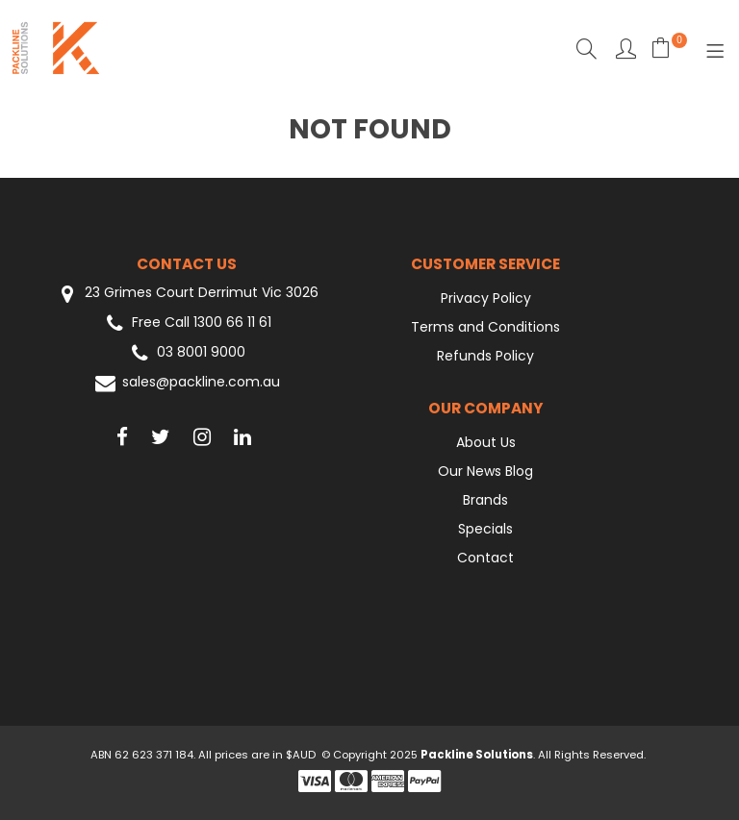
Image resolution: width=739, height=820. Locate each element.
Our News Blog (485, 471)
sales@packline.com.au (186, 383)
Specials (485, 528)
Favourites (626, 48)
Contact (485, 557)
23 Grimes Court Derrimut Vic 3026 (187, 294)
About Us (486, 442)
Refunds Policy (485, 355)
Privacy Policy (486, 298)
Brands (485, 499)
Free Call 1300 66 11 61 (186, 323)
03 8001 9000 (186, 353)
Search (586, 48)
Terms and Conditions (485, 326)
